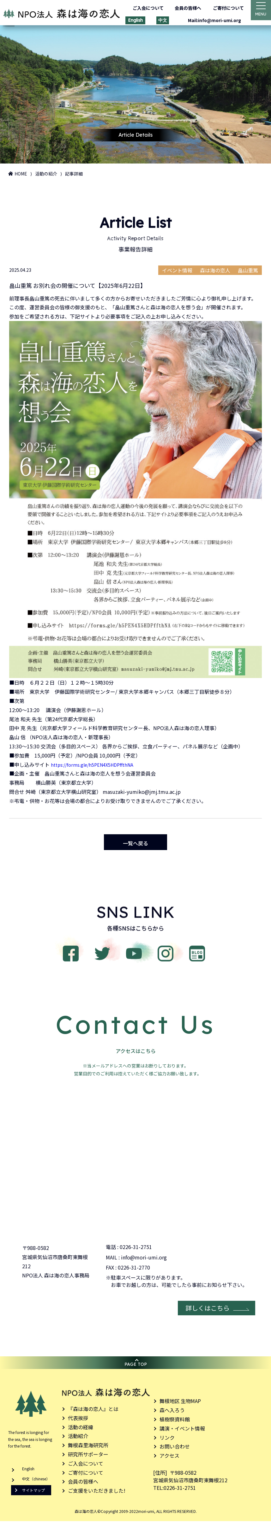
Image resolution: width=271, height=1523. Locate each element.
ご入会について (144, 8)
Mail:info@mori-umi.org (210, 20)
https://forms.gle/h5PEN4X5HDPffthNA (96, 763)
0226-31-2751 (136, 1248)
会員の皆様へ (184, 8)
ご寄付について (224, 8)
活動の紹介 (46, 173)
